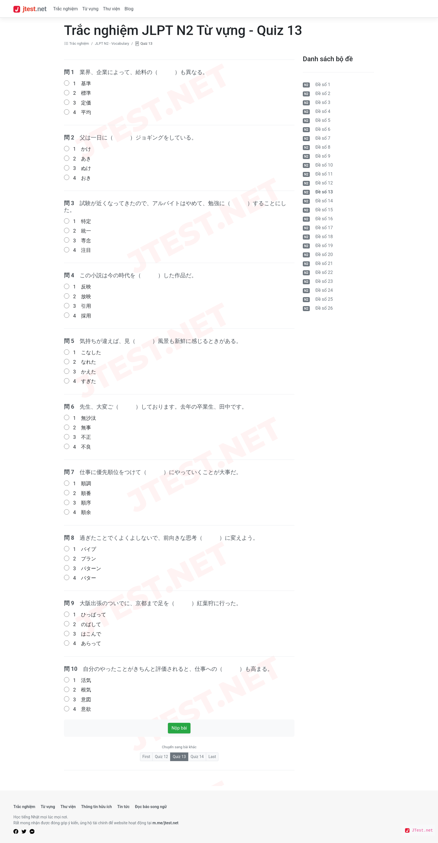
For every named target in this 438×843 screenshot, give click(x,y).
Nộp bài (179, 728)
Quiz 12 (161, 756)
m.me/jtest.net (165, 823)
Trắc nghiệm (65, 8)
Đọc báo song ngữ (151, 806)
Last (212, 756)
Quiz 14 (197, 756)
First (146, 756)
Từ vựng (90, 8)
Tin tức (123, 806)
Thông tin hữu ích (96, 806)
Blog (129, 8)
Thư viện (111, 8)
